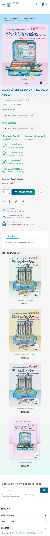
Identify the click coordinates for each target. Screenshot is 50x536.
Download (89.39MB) (16, 170)
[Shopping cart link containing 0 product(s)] (44, 4)
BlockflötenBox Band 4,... (25, 463)
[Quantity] (5, 192)
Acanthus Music (22, 533)
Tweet (16, 201)
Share (9, 201)
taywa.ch (38, 533)
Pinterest (22, 201)
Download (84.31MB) (16, 145)
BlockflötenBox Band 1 (25, 408)
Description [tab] (12, 236)
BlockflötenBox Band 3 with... (25, 354)
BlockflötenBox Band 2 (25, 300)
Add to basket (23, 192)
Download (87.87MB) (16, 154)
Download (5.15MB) (12, 137)
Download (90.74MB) (16, 162)
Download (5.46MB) (35, 137)
